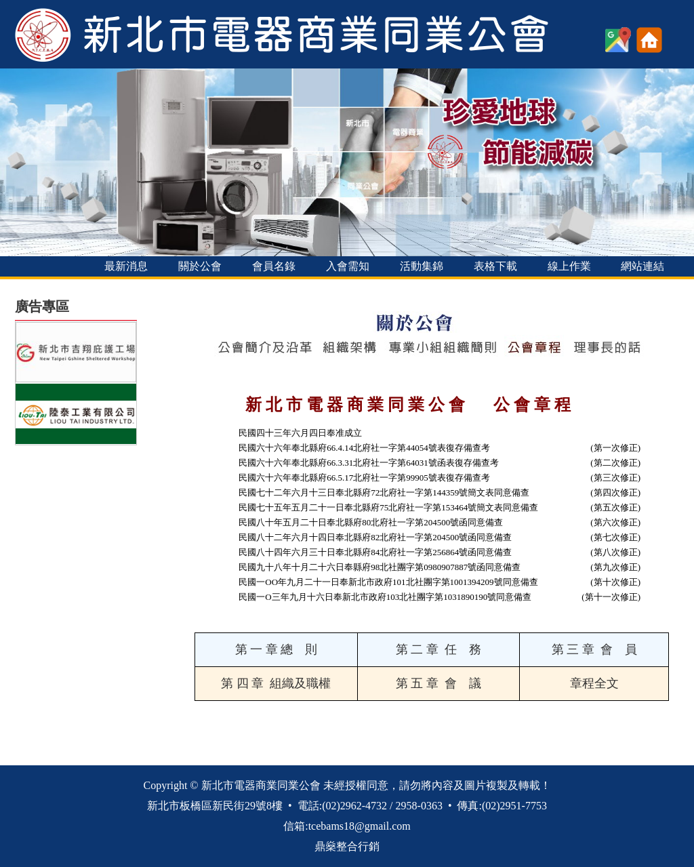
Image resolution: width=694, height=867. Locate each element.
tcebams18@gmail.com (359, 826)
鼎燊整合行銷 (347, 846)
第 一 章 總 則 (276, 649)
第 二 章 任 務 (438, 649)
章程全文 (594, 683)
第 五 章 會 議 (438, 683)
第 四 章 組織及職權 (276, 683)
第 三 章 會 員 (594, 649)
